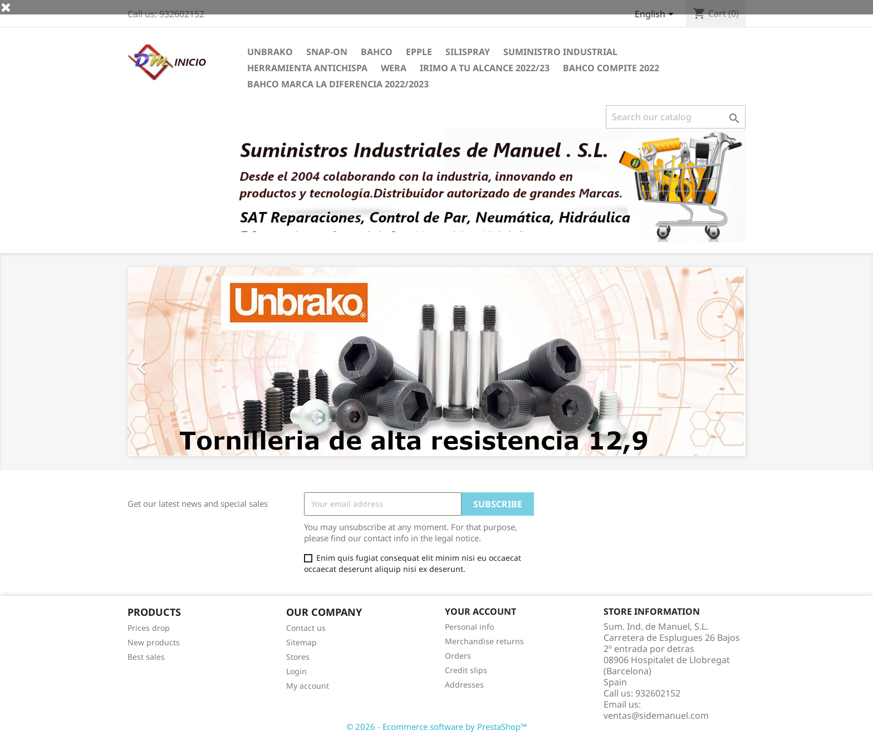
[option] (436, 361)
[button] (173, 361)
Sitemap (301, 642)
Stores (298, 656)
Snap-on (326, 52)
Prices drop (148, 628)
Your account (480, 611)
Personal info (469, 626)
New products (153, 642)
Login (296, 671)
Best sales (146, 656)
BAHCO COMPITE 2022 (611, 68)
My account (307, 685)
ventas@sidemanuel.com (656, 715)
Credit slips (466, 670)
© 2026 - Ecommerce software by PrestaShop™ (436, 726)
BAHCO (377, 52)
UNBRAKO (270, 52)
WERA (393, 68)
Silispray (467, 52)
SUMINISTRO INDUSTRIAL (560, 52)
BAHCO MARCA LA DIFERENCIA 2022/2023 (338, 84)
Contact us (306, 628)
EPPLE (419, 52)
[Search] (676, 117)
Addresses (464, 684)
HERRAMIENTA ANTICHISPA (307, 68)
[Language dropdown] (656, 15)
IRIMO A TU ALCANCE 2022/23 (485, 68)
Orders (458, 655)
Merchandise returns (484, 641)
